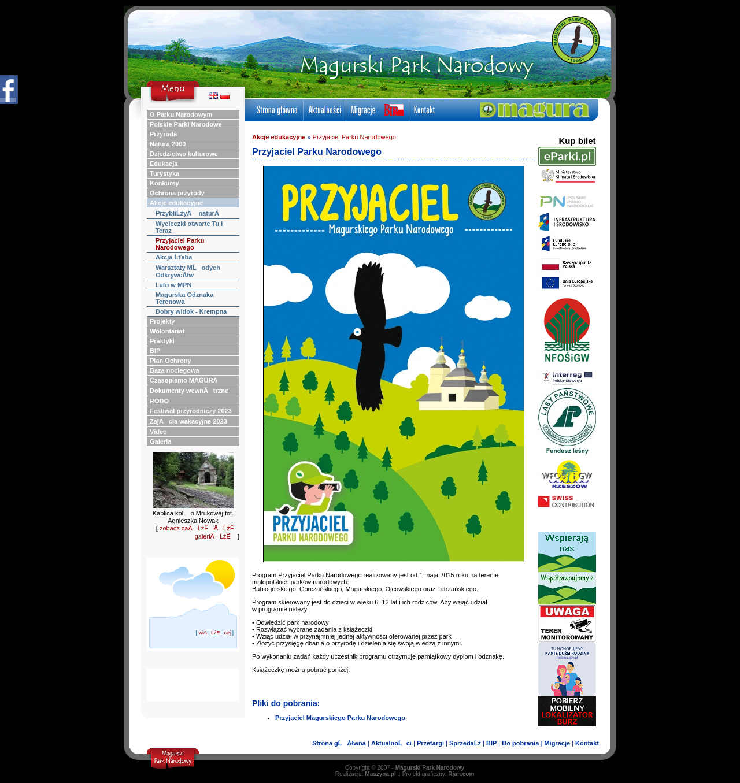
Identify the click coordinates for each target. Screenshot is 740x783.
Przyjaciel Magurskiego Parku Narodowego (340, 717)
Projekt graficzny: (438, 774)
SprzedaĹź (465, 743)
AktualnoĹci (391, 743)
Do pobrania (520, 743)
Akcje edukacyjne (278, 136)
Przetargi (430, 743)
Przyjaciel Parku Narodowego (354, 136)
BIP (491, 743)
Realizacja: (365, 774)
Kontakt (587, 743)
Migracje (557, 743)
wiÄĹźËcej (214, 633)
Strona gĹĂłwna (339, 743)
